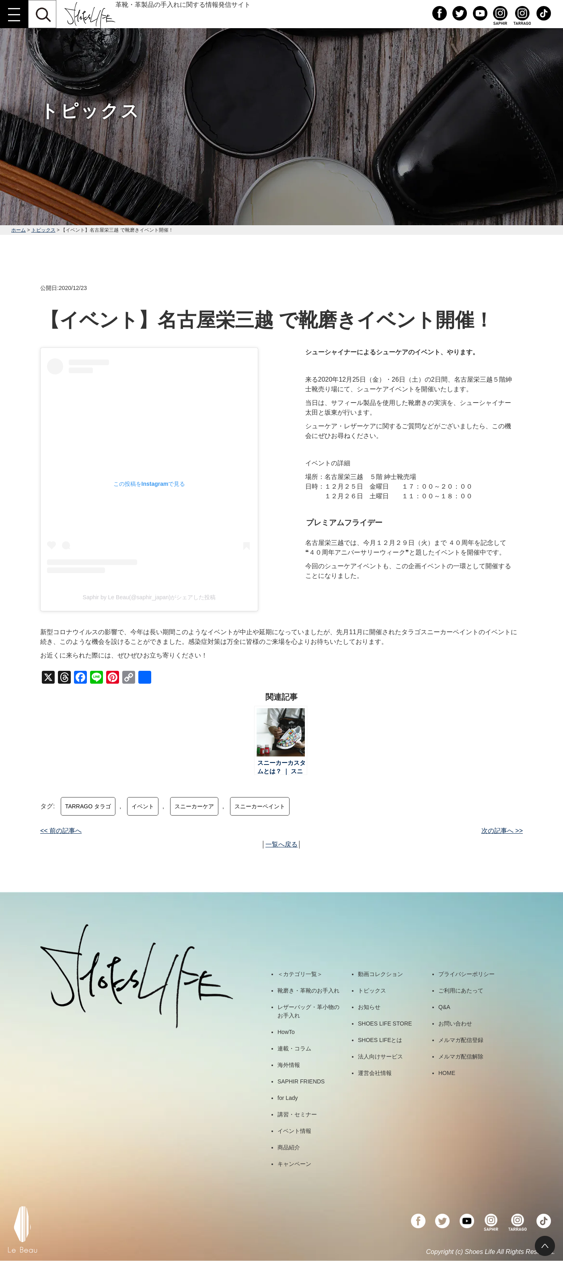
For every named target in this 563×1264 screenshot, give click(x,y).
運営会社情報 (375, 1073)
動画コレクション (380, 974)
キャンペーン (294, 1164)
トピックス (43, 230)
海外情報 (288, 1065)
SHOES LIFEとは (380, 1040)
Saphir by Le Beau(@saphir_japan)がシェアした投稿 (149, 597)
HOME (446, 1073)
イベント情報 (294, 1131)
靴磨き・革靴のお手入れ (308, 990)
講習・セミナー (297, 1114)
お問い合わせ (455, 1023)
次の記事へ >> (502, 830)
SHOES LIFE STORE (385, 1023)
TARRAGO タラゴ (88, 806)
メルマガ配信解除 (460, 1056)
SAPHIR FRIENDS (301, 1081)
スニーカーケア (194, 806)
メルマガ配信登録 (460, 1040)
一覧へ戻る (281, 844)
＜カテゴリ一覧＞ (300, 974)
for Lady (287, 1098)
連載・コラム (294, 1048)
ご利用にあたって (460, 990)
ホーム (18, 230)
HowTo (286, 1032)
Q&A (444, 1007)
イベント (143, 806)
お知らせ (369, 1007)
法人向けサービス (380, 1056)
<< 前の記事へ (61, 830)
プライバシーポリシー (466, 974)
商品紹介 (288, 1147)
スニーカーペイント (259, 806)
